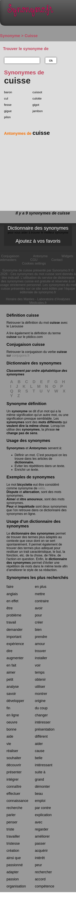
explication (43, 815)
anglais (12, 594)
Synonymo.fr (41, 11)
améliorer (42, 836)
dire (9, 651)
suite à (40, 772)
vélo (41, 488)
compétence (44, 886)
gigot (35, 104)
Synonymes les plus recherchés (37, 577)
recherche (14, 808)
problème (13, 615)
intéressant (43, 765)
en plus (40, 587)
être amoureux (31, 499)
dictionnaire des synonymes (33, 533)
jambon (37, 111)
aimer (10, 672)
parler (11, 815)
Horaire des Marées (20, 299)
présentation (45, 729)
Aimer (11, 499)
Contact (56, 259)
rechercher (43, 872)
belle (38, 758)
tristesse (13, 843)
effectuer (13, 794)
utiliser (40, 687)
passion (12, 879)
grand (39, 779)
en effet (12, 601)
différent (41, 736)
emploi (40, 801)
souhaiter (13, 758)
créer (39, 622)
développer (15, 701)
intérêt (40, 858)
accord (40, 879)
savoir (11, 694)
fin (8, 708)
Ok (51, 60)
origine (40, 701)
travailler (13, 836)
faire (9, 587)
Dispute (12, 492)
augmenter (15, 658)
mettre (40, 594)
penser (11, 822)
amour (40, 644)
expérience (15, 644)
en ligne (12, 715)
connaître (13, 786)
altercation (31, 492)
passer (40, 843)
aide (9, 736)
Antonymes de (27, 133)
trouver (40, 651)
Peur (10, 506)
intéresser (42, 722)
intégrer (12, 779)
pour (38, 615)
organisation (16, 886)
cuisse (55, 322)
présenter (13, 772)
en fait (11, 665)
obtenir (40, 679)
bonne (11, 729)
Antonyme (40, 256)
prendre (41, 637)
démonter (42, 786)
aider (39, 744)
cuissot (37, 92)
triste (10, 829)
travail (11, 622)
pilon (7, 117)
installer (41, 658)
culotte (37, 98)
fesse (8, 104)
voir (38, 665)
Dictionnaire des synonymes (38, 229)
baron (8, 92)
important (13, 637)
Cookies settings (34, 263)
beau (39, 794)
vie (8, 744)
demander (14, 630)
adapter (12, 872)
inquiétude (26, 506)
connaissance (17, 801)
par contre (43, 808)
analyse (12, 687)
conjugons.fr (21, 355)
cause (39, 751)
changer (41, 715)
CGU (33, 259)
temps (40, 672)
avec (38, 822)
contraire (42, 601)
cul (6, 98)
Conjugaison (10, 256)
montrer (41, 694)
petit (9, 679)
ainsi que (13, 858)
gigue (8, 111)
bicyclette (24, 484)
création (12, 851)
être (9, 608)
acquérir (41, 851)
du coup (41, 708)
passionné (14, 865)
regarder (41, 829)
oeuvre (11, 722)
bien (38, 630)
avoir (39, 608)
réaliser (12, 751)
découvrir (13, 765)
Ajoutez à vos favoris (38, 241)
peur (38, 865)
